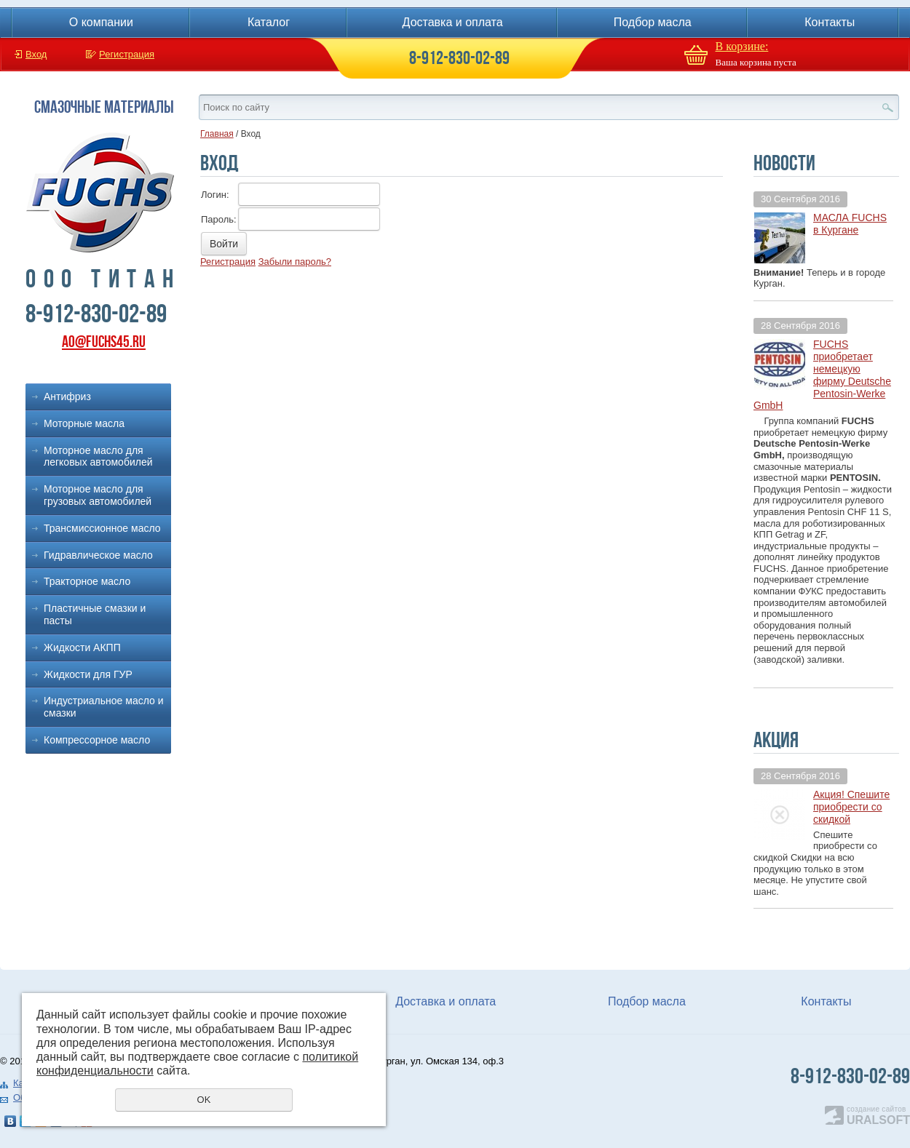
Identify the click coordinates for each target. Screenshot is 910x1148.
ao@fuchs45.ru (104, 341)
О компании (101, 22)
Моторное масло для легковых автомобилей (98, 457)
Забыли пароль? (294, 261)
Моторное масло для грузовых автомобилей (97, 495)
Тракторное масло (87, 581)
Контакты (829, 22)
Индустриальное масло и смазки (104, 707)
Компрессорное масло (97, 740)
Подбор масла (653, 22)
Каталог (269, 22)
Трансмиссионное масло (102, 528)
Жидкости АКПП (82, 647)
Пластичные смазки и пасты (95, 614)
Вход (36, 54)
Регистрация (126, 54)
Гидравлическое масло (98, 555)
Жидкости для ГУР (88, 674)
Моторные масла (84, 423)
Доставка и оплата (453, 22)
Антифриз (67, 396)
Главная (217, 134)
